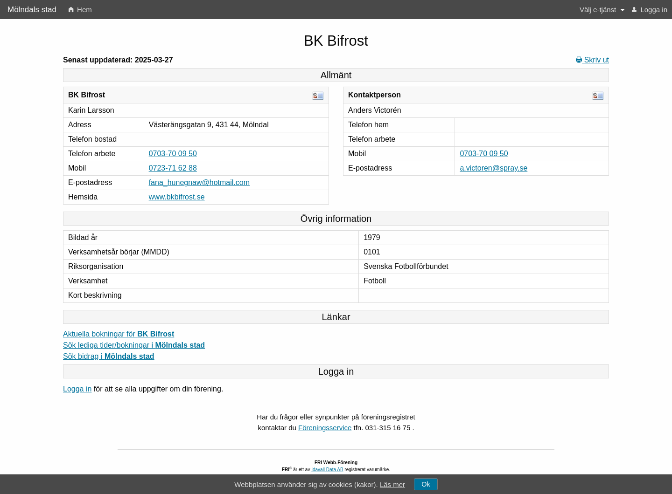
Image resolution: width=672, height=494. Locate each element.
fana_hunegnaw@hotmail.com (199, 182)
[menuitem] (80, 9)
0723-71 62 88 (173, 168)
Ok (425, 484)
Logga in (649, 10)
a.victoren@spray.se (493, 168)
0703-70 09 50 (173, 154)
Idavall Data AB (327, 469)
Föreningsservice (324, 428)
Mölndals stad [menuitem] (31, 9)
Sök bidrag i (108, 356)
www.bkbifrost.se (177, 197)
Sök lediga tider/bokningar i (134, 345)
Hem (80, 10)
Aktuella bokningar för (118, 334)
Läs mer (392, 484)
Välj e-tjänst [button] (598, 10)
